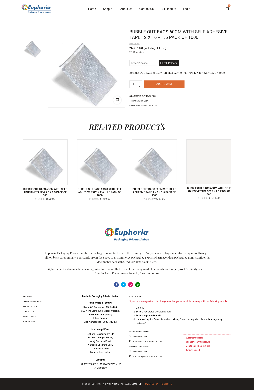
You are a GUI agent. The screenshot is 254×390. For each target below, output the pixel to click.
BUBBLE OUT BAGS (148, 106)
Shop (108, 9)
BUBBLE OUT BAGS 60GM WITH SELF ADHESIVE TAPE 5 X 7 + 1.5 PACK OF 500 (209, 191)
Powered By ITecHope (157, 384)
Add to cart (164, 84)
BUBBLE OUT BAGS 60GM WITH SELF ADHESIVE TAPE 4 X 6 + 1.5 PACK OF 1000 (100, 192)
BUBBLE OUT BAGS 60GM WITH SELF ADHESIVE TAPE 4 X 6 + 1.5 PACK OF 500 (45, 192)
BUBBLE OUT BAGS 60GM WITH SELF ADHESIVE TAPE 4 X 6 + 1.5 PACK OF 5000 (154, 192)
